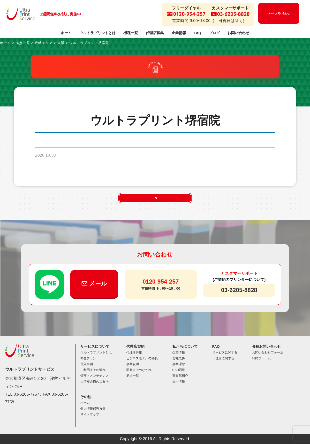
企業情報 (179, 33)
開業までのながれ (138, 370)
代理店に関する (223, 358)
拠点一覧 (132, 375)
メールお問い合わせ (279, 13)
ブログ (214, 33)
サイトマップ (89, 414)
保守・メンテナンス (94, 375)
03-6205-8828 (239, 290)
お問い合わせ (238, 33)
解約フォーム (261, 358)
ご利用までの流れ (93, 370)
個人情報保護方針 (93, 408)
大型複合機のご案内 (94, 381)
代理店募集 (155, 33)
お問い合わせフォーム (267, 352)
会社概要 (178, 358)
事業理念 (178, 364)
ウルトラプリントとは (97, 33)
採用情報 (178, 381)
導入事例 (86, 364)
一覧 (155, 198)
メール (94, 283)
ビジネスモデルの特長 (142, 358)
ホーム (66, 33)
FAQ (197, 33)
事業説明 (132, 364)
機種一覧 (130, 33)
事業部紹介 (180, 375)
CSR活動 (178, 370)
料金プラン (88, 358)
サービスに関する (224, 352)
